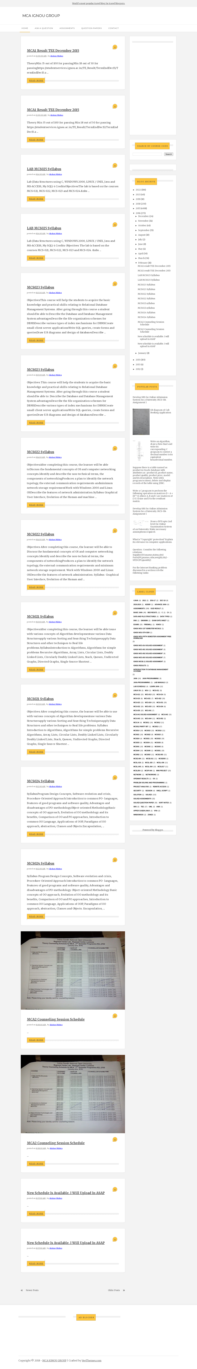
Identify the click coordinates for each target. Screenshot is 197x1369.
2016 (138, 213)
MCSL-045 (137, 766)
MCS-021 (147, 698)
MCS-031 (160, 702)
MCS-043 (136, 718)
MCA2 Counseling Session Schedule (56, 1019)
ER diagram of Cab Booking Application (160, 411)
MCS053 (148, 754)
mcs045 (148, 750)
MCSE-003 (159, 754)
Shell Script (162, 791)
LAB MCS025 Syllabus (44, 169)
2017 (138, 208)
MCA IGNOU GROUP (41, 15)
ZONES (150, 815)
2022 (138, 189)
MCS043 (158, 746)
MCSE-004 (137, 758)
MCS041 (136, 746)
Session (148, 791)
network (137, 775)
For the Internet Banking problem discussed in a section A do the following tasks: (150, 570)
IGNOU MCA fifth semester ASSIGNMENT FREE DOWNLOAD (152, 637)
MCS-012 (136, 694)
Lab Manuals (159, 682)
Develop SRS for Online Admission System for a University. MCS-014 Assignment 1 (150, 400)
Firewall (148, 624)
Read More (36, 80)
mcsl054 (136, 770)
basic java (138, 612)
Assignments (67, 28)
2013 (138, 364)
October (142, 225)
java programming (150, 678)
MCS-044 (148, 718)
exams (136, 624)
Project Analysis (141, 787)
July (140, 239)
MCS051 (158, 750)
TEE (142, 807)
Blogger (159, 830)
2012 (138, 369)
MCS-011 (156, 690)
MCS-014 (160, 694)
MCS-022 (158, 698)
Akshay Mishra (56, 56)
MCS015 (148, 730)
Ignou (158, 624)
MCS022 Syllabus (40, 452)
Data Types (164, 616)
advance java (161, 604)
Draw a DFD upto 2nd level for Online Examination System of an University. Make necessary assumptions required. (152, 526)
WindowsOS (138, 815)
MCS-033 (148, 706)
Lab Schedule (139, 686)
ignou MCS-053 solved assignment (148, 657)
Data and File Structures (144, 616)
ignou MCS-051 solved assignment (148, 649)
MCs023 (158, 734)
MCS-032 (136, 706)
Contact (113, 28)
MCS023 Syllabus (40, 287)
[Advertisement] (153, 85)
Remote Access (159, 787)
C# (168, 612)
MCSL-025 (149, 762)
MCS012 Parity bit (140, 726)
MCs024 (136, 738)
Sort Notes (164, 803)
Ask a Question (44, 28)
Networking (151, 775)
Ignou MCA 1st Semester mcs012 (147, 628)
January (142, 353)
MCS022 (148, 734)
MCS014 (136, 730)
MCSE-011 (150, 758)
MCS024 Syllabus (40, 781)
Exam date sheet (159, 620)
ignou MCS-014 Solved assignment (148, 645)
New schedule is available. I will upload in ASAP (66, 1193)
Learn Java (154, 686)
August (141, 235)
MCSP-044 (148, 770)
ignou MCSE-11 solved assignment (148, 661)
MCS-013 (148, 694)
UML (150, 807)
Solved (149, 795)
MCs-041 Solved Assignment (145, 714)
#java (135, 600)
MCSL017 (161, 766)
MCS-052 (160, 718)
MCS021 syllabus (40, 616)
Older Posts (114, 1290)
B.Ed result (156, 608)
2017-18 (163, 600)
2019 (138, 199)
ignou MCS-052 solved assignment (148, 653)
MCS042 (148, 746)
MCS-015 (136, 698)
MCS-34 (136, 722)
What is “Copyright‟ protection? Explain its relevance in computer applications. (153, 540)
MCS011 (146, 722)
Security (137, 791)
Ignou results (139, 665)
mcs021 (136, 734)
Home (25, 28)
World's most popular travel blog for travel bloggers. (98, 3)
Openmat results (141, 779)
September (144, 230)
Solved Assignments (142, 799)
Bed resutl (152, 612)
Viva (156, 811)
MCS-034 (160, 706)
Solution (137, 795)
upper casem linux (141, 811)
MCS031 (147, 738)
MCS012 (157, 722)
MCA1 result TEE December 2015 (53, 51)
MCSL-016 (137, 762)
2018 (138, 204)
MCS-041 (148, 710)
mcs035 (158, 742)
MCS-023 (136, 702)
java (135, 678)
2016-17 (153, 600)
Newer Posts (32, 1290)
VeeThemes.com (91, 1360)
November (143, 221)
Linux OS (137, 690)
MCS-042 (164, 714)
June (140, 244)
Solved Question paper (143, 803)
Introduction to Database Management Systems (150, 670)
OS (154, 779)
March (141, 258)
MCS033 (136, 742)
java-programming (141, 682)
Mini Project (161, 770)
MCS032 (158, 738)
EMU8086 (144, 620)
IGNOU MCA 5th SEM (141, 632)
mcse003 (162, 758)
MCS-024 (148, 702)
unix (158, 807)
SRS (135, 807)
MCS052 (136, 754)
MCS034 (147, 742)
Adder (148, 604)
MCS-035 (136, 710)
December (143, 216)
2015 (138, 359)
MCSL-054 (149, 766)
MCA (147, 690)
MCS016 (159, 730)
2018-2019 (137, 604)
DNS (135, 620)
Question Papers (91, 28)
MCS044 (136, 750)
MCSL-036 (160, 762)
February (142, 263)
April (140, 253)
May (140, 249)
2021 (138, 194)
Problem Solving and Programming (149, 783)
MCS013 (156, 726)
